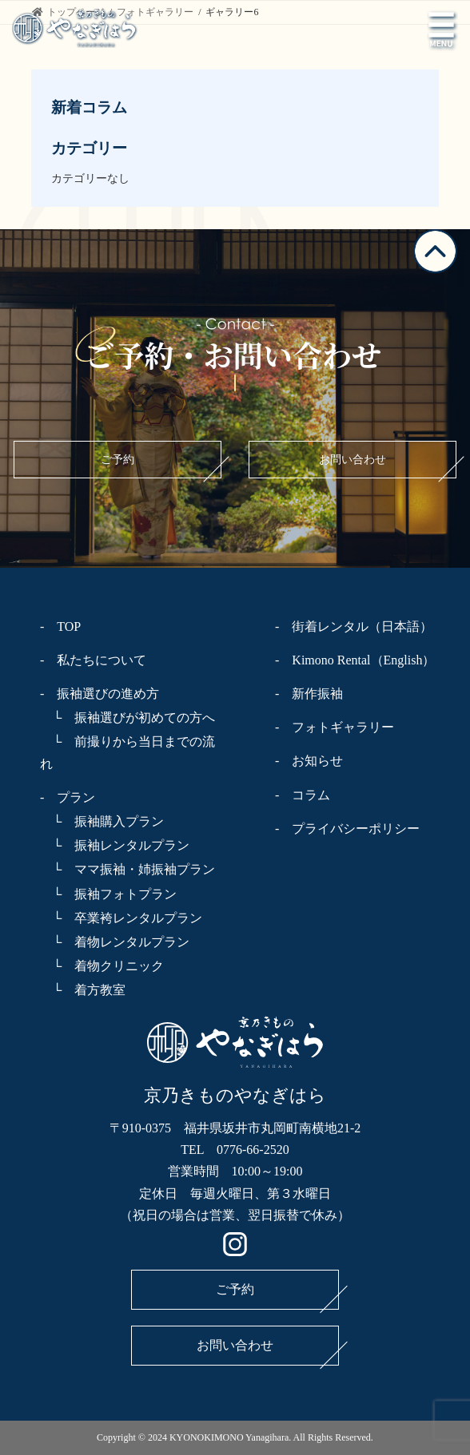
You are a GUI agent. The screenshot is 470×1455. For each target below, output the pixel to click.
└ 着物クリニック (102, 966)
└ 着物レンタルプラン (114, 942)
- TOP (60, 626)
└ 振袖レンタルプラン (114, 845)
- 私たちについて (93, 660)
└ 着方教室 (82, 990)
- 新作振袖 (309, 693)
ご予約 (117, 460)
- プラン (67, 797)
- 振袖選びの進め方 (99, 693)
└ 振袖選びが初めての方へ (127, 717)
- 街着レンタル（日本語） (353, 626)
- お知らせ (309, 760)
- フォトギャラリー (334, 727)
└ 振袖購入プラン (102, 821)
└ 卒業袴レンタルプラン (121, 918)
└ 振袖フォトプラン (108, 894)
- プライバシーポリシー (347, 828)
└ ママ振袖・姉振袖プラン (127, 869)
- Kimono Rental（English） (355, 660)
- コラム (302, 795)
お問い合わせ (352, 460)
